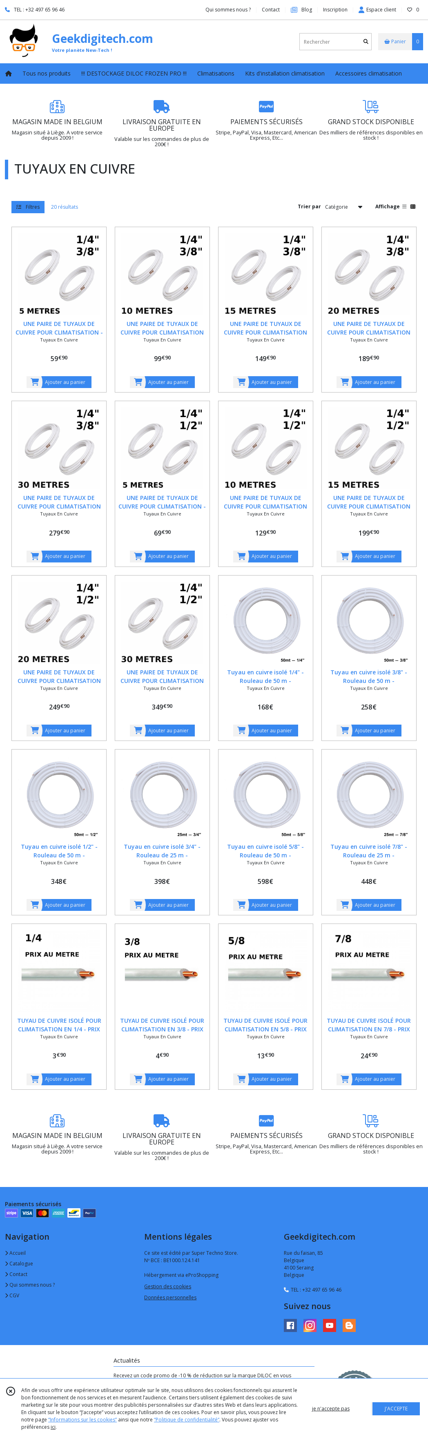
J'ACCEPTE (396, 1408)
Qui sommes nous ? (30, 1284)
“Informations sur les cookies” (82, 1419)
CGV (12, 1295)
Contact (271, 9)
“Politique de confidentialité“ (186, 1419)
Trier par (309, 206)
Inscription (335, 9)
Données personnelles (170, 1297)
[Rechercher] (366, 42)
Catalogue (19, 1263)
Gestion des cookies (167, 1286)
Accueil (15, 1252)
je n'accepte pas (331, 1408)
